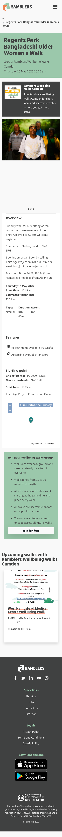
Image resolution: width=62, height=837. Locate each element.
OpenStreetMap (38, 444)
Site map (31, 714)
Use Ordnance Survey (36, 405)
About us (31, 696)
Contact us (31, 708)
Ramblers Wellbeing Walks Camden (36, 87)
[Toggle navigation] (55, 7)
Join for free (31, 530)
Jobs (31, 702)
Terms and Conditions (31, 737)
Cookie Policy (31, 743)
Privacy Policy (31, 731)
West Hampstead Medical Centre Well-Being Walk (28, 610)
